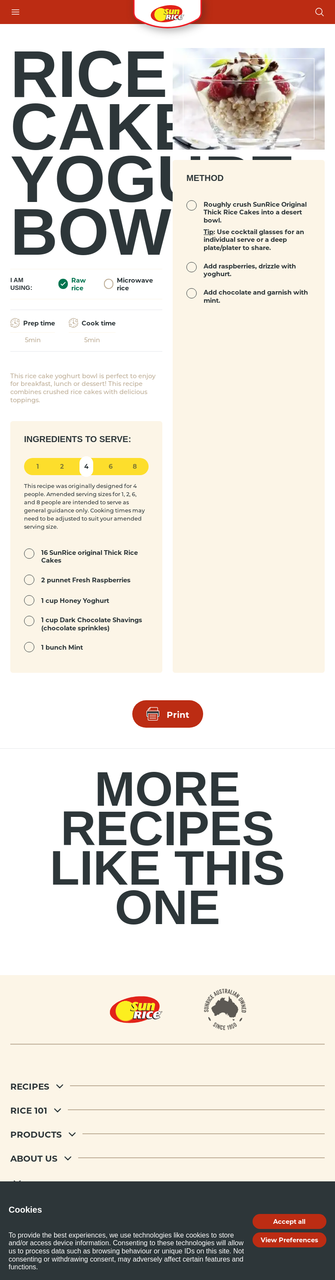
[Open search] (319, 12)
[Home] (136, 1009)
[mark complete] (29, 553)
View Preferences (289, 1239)
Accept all (289, 1221)
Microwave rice (128, 284)
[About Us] (167, 1157)
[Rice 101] (167, 1109)
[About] (225, 1009)
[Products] (167, 1133)
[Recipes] (167, 1085)
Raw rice (72, 284)
